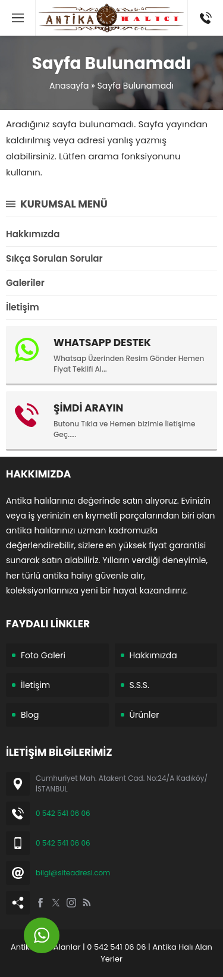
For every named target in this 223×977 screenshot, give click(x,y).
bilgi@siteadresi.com (73, 873)
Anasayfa (69, 86)
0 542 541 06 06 (63, 813)
